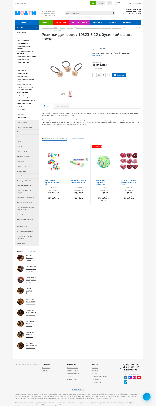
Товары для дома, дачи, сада (25, 220)
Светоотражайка (22, 151)
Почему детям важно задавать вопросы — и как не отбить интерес (31, 313)
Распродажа (61, 22)
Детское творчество (28, 156)
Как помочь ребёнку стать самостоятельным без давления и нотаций (31, 302)
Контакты (112, 22)
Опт (93, 3)
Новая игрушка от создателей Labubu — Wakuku (31, 280)
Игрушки (28, 27)
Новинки (46, 22)
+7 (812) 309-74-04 (133, 9)
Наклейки (28, 176)
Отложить (109, 75)
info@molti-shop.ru (78, 389)
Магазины (127, 22)
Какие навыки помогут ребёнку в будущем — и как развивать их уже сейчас (30, 335)
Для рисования (28, 171)
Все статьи (33, 251)
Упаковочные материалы (28, 197)
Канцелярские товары (28, 127)
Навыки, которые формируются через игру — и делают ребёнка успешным (31, 291)
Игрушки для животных (25, 231)
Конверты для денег (24, 185)
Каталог (23, 22)
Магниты (20, 214)
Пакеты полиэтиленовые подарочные (25, 208)
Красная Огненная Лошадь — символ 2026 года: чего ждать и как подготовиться (31, 258)
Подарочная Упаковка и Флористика (28, 237)
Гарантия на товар (73, 373)
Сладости (20, 146)
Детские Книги (22, 226)
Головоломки (21, 132)
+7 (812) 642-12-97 (133, 11)
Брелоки (20, 137)
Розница (100, 3)
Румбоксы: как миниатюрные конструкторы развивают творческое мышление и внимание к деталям (31, 269)
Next (139, 139)
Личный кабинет (72, 379)
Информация (72, 364)
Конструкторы (22, 122)
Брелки (94, 373)
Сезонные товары (79, 22)
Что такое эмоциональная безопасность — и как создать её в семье (31, 346)
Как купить (97, 22)
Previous (135, 139)
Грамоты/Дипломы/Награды (24, 191)
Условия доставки (73, 370)
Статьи (69, 376)
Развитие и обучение (28, 166)
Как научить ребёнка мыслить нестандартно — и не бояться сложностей (31, 324)
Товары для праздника (28, 202)
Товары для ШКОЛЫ (28, 181)
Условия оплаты (72, 368)
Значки (19, 141)
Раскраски (20, 161)
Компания (46, 364)
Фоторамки (21, 243)
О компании (46, 368)
